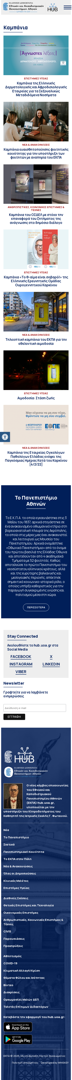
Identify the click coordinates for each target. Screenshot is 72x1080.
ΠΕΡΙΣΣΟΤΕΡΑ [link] (36, 607)
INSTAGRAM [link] (20, 664)
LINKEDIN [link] (51, 664)
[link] (5, 437)
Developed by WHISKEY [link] (55, 1062)
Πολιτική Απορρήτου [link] (25, 1062)
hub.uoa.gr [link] (56, 1017)
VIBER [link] (21, 671)
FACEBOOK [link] (21, 656)
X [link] (51, 656)
